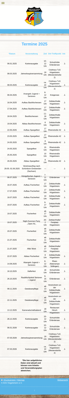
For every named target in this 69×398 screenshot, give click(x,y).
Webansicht (62, 380)
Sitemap (21, 380)
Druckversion (8, 380)
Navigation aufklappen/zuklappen (34, 3)
